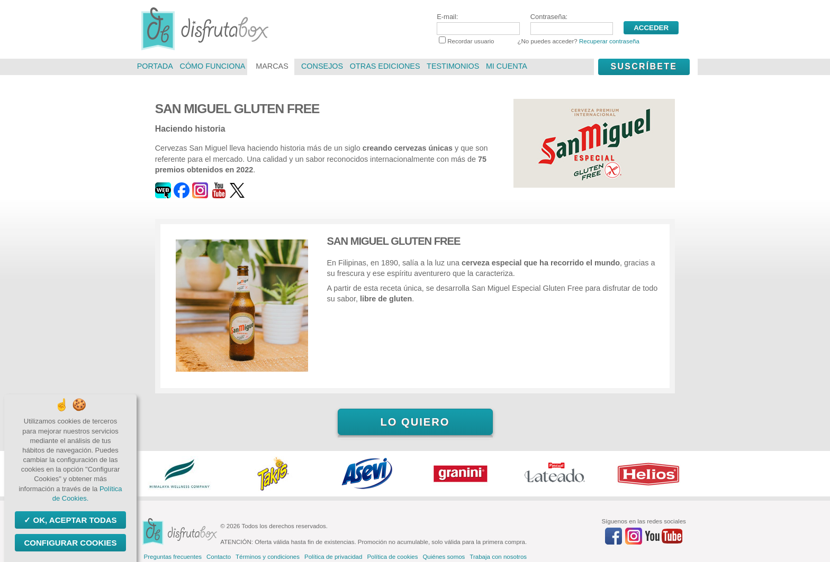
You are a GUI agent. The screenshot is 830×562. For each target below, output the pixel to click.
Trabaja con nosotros (498, 557)
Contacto (218, 557)
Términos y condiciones (268, 557)
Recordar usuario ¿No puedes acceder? (539, 41)
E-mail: (478, 24)
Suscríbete (643, 66)
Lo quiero (414, 422)
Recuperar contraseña (609, 41)
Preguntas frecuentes (173, 557)
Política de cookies (392, 557)
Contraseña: (571, 24)
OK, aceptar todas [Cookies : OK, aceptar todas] (73, 519)
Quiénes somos (443, 557)
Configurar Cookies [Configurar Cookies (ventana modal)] (70, 542)
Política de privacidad (333, 557)
